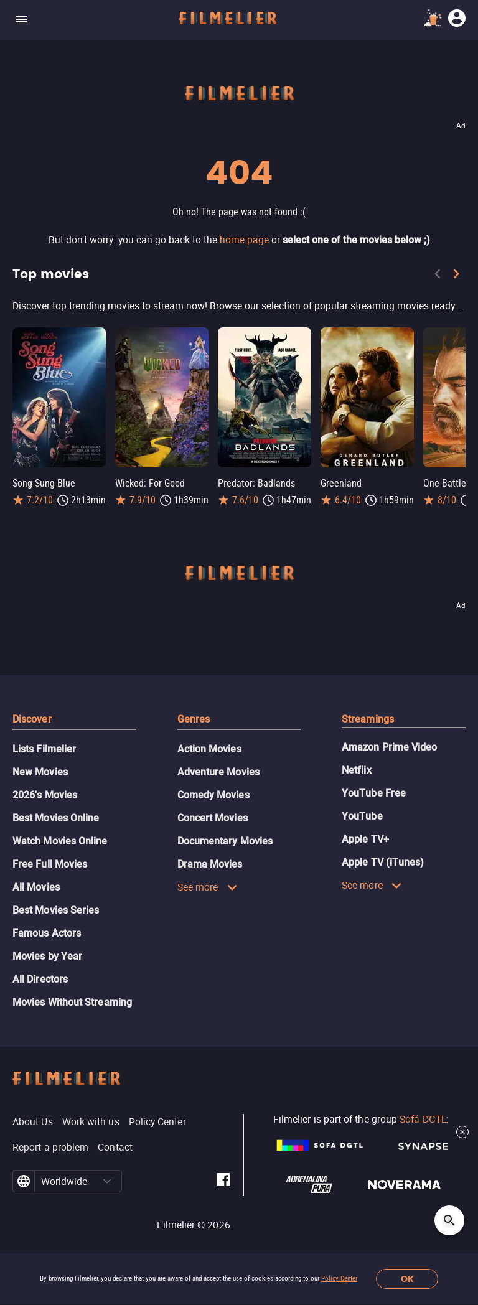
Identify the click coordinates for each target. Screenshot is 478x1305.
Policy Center (339, 1279)
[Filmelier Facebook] (223, 1181)
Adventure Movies (218, 772)
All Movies (36, 887)
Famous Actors (46, 933)
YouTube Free (374, 793)
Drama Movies (210, 864)
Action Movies (209, 749)
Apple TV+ (365, 839)
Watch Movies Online (60, 841)
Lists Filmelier (44, 749)
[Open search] (449, 1220)
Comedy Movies (213, 795)
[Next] (456, 276)
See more (207, 887)
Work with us (91, 1121)
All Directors (40, 979)
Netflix (357, 770)
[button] (107, 1181)
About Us (32, 1121)
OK (407, 1279)
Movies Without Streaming (72, 1002)
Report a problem (50, 1147)
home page (244, 239)
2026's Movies (44, 795)
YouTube (362, 816)
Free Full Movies (49, 864)
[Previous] (437, 276)
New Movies (40, 772)
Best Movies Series (55, 910)
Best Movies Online (55, 818)
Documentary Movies (225, 841)
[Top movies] (239, 305)
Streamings (368, 719)
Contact (115, 1147)
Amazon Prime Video (389, 747)
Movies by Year (47, 956)
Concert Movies (212, 818)
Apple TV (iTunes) (383, 862)
